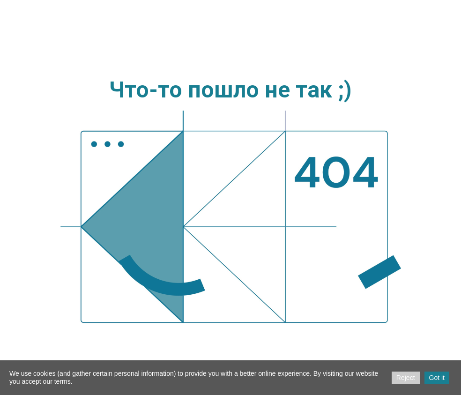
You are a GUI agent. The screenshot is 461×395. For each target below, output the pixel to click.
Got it (437, 377)
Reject (405, 377)
